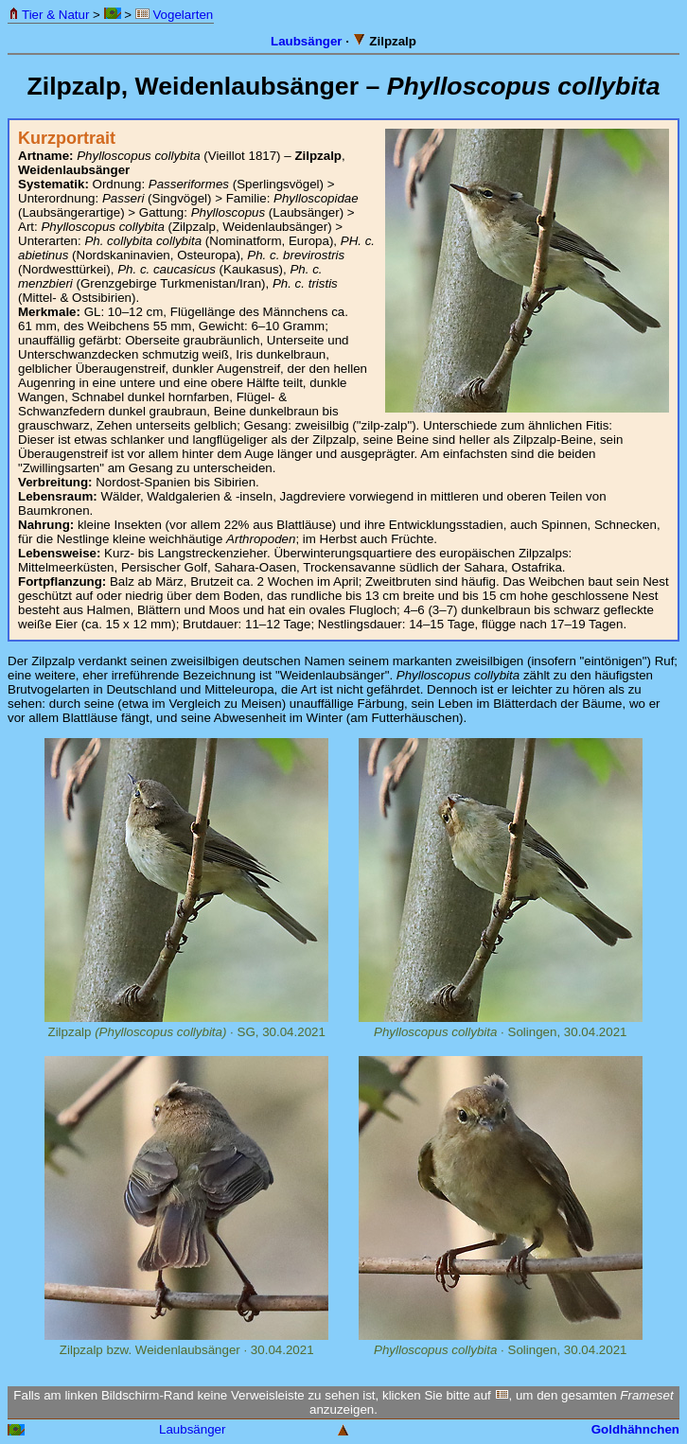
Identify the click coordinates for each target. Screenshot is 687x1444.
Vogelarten (174, 15)
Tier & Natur (49, 15)
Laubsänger (307, 41)
